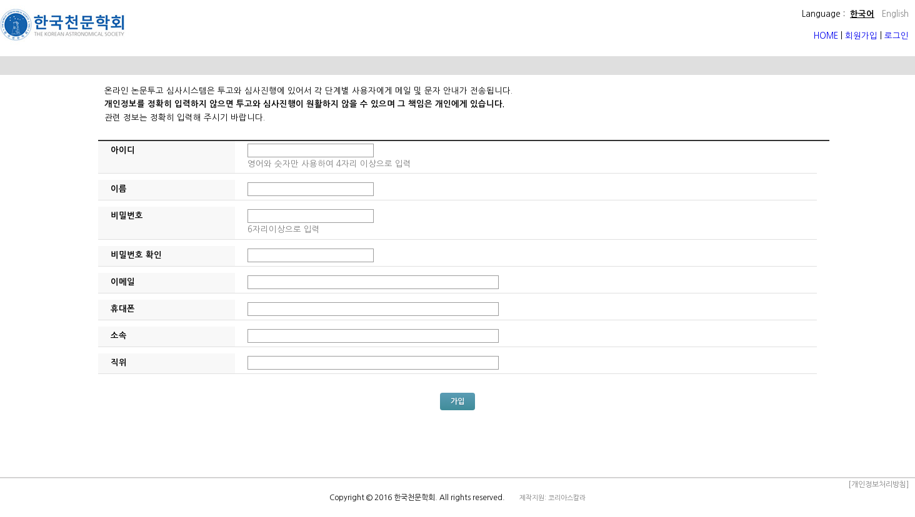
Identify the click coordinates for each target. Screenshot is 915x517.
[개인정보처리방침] (878, 484)
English (895, 14)
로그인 (896, 36)
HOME (827, 36)
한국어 (862, 14)
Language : (823, 14)
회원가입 (861, 36)
